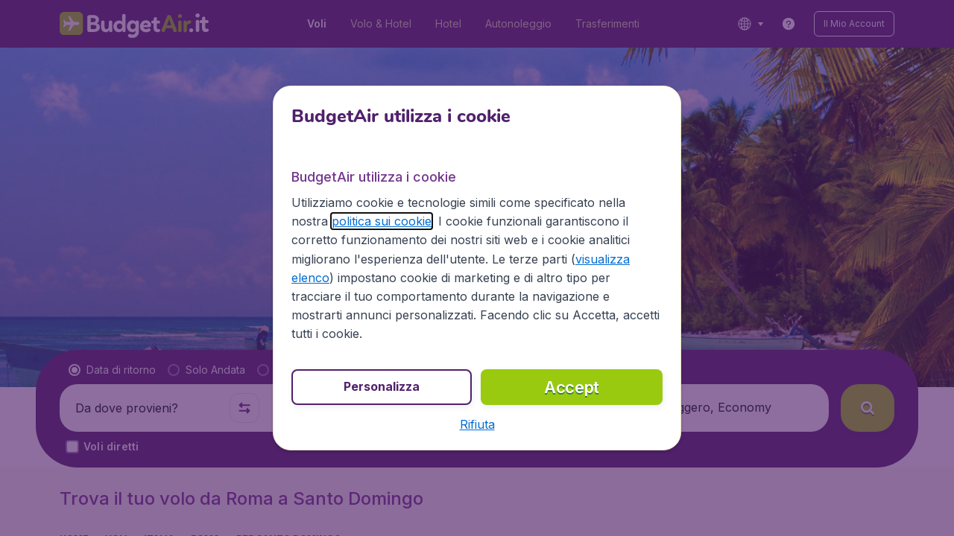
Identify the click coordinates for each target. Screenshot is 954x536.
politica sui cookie (382, 221)
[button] (477, 424)
